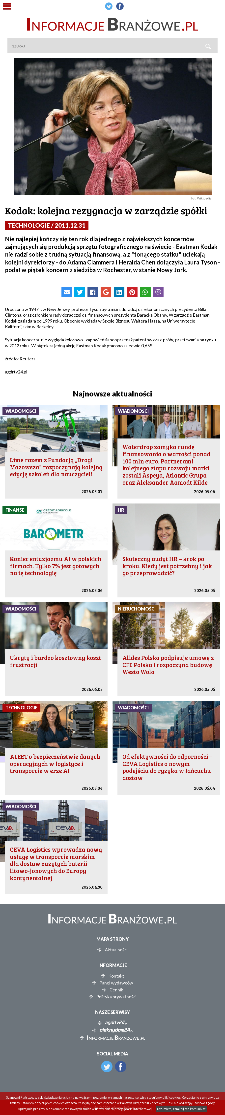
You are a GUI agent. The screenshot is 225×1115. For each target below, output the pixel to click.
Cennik (116, 989)
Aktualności (116, 949)
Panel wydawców (116, 982)
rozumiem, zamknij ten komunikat (181, 1109)
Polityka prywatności (116, 996)
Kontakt (116, 976)
